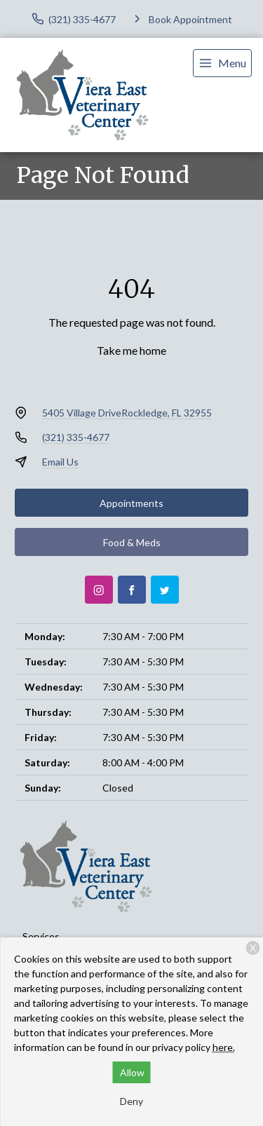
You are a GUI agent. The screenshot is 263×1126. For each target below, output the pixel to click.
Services (41, 936)
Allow (132, 1072)
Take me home (131, 350)
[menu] (222, 63)
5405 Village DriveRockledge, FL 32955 (127, 413)
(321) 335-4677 (75, 437)
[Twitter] (165, 590)
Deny (131, 1101)
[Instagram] (99, 590)
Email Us (60, 462)
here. (224, 1047)
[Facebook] (132, 590)
